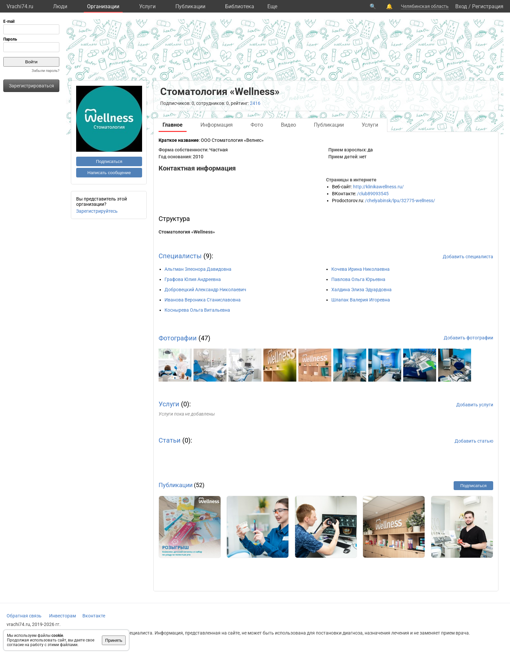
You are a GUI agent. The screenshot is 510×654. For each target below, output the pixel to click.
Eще (272, 6)
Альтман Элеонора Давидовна (198, 269)
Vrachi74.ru (20, 6)
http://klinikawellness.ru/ (378, 186)
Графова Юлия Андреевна (193, 279)
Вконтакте (93, 615)
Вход (461, 6)
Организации (103, 6)
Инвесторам (62, 615)
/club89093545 (373, 193)
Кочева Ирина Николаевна (360, 269)
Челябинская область (425, 6)
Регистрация (487, 6)
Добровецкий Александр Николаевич (205, 289)
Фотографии (178, 338)
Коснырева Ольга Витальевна (197, 310)
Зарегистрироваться (31, 85)
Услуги (147, 6)
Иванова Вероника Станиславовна (203, 299)
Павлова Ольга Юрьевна (358, 279)
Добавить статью (474, 441)
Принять (113, 640)
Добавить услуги (474, 404)
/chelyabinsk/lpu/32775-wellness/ (400, 200)
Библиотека (239, 6)
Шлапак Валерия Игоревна (360, 299)
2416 (255, 103)
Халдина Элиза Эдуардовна (361, 289)
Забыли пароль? (45, 71)
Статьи (170, 440)
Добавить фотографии (468, 337)
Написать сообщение (109, 172)
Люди (60, 6)
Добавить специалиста (468, 256)
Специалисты (180, 256)
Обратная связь (24, 615)
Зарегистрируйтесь (97, 211)
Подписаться (109, 161)
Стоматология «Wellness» (187, 231)
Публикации (190, 6)
